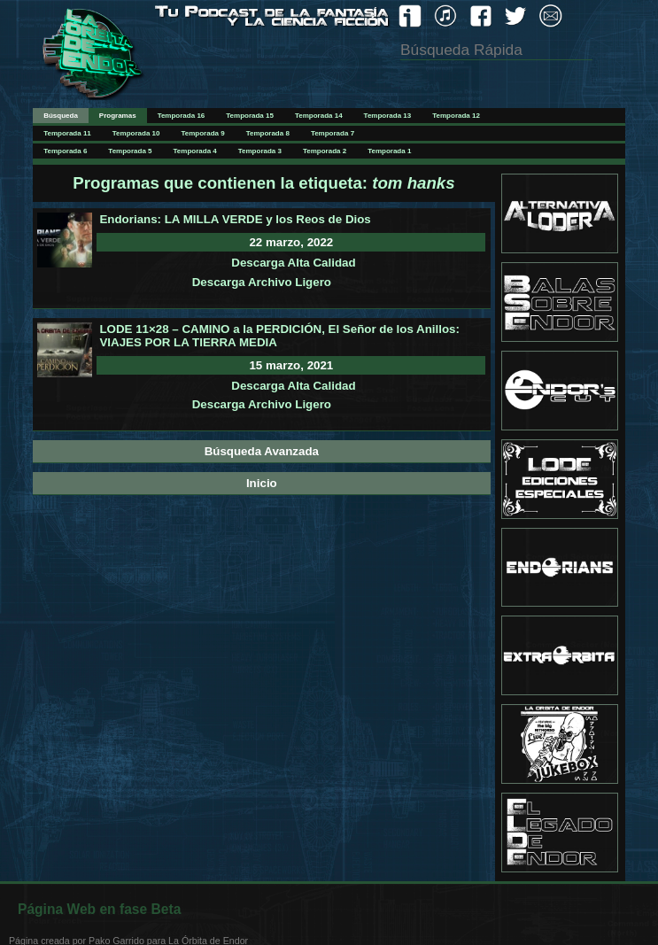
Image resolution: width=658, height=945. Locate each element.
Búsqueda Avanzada (262, 451)
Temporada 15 (250, 116)
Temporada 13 (388, 116)
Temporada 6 (65, 151)
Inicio (261, 483)
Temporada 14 (319, 116)
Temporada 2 (324, 151)
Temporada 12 (456, 116)
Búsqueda (60, 116)
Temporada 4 (195, 151)
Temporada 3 (260, 151)
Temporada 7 (332, 133)
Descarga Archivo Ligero (261, 282)
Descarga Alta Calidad (293, 262)
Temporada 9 (202, 133)
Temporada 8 (268, 133)
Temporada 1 (389, 151)
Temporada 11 (67, 133)
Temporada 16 (181, 116)
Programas (117, 116)
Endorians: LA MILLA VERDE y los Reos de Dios (234, 219)
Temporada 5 (129, 151)
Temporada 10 (136, 133)
